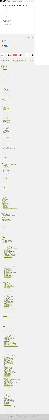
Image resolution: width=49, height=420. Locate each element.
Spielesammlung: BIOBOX (7, 336)
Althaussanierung (5, 81)
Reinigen (4, 176)
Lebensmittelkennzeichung (7, 115)
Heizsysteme (5, 86)
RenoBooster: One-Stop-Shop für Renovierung (10, 308)
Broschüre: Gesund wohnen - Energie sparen (10, 248)
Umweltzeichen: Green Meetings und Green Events (11, 407)
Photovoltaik (5, 87)
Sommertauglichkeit (6, 89)
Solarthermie (5, 88)
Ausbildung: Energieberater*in (8, 318)
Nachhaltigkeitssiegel (7, 395)
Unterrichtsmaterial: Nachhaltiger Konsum (10, 345)
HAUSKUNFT (6, 293)
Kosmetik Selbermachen (6, 136)
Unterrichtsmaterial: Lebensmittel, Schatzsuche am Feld (12, 347)
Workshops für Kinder (7, 360)
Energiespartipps (5, 100)
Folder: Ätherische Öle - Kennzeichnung (9, 254)
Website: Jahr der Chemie (7, 277)
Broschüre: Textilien (7, 249)
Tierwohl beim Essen (6, 169)
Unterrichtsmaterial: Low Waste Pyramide (10, 344)
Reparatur (4, 78)
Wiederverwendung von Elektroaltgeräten (10, 412)
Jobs (32, 60)
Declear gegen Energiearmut (8, 368)
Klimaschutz (4, 140)
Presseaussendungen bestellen (7, 241)
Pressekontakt (5, 242)
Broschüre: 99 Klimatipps (7, 252)
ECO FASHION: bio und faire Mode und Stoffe (9, 164)
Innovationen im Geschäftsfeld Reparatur (10, 372)
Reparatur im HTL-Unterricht (8, 334)
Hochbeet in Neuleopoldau (8, 294)
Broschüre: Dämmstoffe (7, 250)
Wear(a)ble (5, 352)
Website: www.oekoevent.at (8, 278)
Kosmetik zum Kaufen (6, 137)
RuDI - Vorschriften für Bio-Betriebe (9, 400)
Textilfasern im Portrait (6, 167)
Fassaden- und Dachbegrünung (7, 127)
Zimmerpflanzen (5, 132)
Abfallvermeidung (5, 70)
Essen (3, 106)
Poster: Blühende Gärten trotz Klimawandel (10, 272)
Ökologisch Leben (9, 1)
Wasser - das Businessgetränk (8, 413)
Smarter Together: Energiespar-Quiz (9, 338)
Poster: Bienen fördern (7, 269)
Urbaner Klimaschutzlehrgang (8, 324)
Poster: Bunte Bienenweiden (8, 270)
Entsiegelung (5, 126)
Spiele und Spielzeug (8, 14)
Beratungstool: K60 (7, 287)
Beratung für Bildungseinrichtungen (7, 218)
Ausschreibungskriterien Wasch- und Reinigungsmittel (12, 379)
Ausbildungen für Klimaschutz (7, 147)
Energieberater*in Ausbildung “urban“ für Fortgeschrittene (11, 209)
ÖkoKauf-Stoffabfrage (7, 188)
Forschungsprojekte (6, 365)
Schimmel (4, 177)
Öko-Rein (4, 187)
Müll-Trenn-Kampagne (7, 393)
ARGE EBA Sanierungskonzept (8, 285)
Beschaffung (4, 185)
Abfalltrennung (5, 69)
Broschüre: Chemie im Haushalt (8, 246)
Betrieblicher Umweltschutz (26, 1)
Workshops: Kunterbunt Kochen (8, 362)
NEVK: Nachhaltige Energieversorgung (9, 302)
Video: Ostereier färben (7, 276)
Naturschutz (3, 150)
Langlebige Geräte (6, 298)
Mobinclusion (6, 300)
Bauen (3, 80)
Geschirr (6, 16)
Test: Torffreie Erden (7, 376)
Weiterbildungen (4, 206)
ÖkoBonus (5, 398)
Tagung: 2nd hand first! (7, 339)
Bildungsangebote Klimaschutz (8, 328)
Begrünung (3, 184)
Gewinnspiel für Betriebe (7, 234)
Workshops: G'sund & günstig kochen (9, 361)
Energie (3, 99)
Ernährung (3, 196)
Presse (16, 61)
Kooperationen (5, 226)
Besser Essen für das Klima (8, 383)
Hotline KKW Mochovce (7, 295)
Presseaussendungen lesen (7, 240)
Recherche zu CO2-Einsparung (8, 374)
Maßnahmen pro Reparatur (8, 373)
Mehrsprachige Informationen (6, 220)
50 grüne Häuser (6, 366)
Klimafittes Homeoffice (6, 175)
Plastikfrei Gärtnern (6, 131)
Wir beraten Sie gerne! (4, 65)
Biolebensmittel (5, 107)
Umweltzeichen (4, 204)
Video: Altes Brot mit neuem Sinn (8, 275)
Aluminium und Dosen (6, 71)
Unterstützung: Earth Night (8, 305)
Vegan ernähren (5, 121)
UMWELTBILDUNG (4, 213)
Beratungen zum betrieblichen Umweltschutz (10, 382)
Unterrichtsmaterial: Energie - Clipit (9, 342)
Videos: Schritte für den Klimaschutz (8, 145)
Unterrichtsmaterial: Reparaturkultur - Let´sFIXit (11, 346)
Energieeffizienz (4, 197)
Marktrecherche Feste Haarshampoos (9, 265)
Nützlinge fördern (5, 130)
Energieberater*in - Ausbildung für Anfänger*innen (10, 208)
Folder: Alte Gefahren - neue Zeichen (9, 253)
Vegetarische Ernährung (6, 122)
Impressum (14, 60)
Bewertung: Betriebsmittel (7, 384)
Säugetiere (4, 160)
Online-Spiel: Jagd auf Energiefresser (9, 335)
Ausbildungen (5, 316)
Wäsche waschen (5, 166)
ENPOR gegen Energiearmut (8, 369)
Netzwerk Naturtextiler (7, 396)
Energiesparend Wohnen (7, 370)
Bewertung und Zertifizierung (6, 186)
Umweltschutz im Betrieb (6, 378)
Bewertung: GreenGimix (7, 386)
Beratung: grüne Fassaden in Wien (9, 286)
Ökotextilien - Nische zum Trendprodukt (9, 401)
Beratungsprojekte (5, 282)
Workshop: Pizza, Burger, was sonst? (9, 359)
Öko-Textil (4, 194)
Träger (4, 225)
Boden (4, 125)
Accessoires (6, 17)
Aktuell (3, 67)
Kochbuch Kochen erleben (7, 258)
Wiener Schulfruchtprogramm (8, 358)
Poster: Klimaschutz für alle (8, 274)
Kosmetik (6, 13)
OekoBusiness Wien (5, 199)
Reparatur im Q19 (6, 307)
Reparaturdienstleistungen (6, 203)
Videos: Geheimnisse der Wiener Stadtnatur (9, 215)
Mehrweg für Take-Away (7, 392)
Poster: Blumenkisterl (7, 271)
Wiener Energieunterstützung (8, 313)
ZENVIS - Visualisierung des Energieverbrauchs (11, 364)
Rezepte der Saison (5, 119)
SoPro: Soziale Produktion (7, 405)
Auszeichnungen (5, 228)
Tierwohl (3, 168)
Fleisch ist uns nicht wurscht (7, 110)
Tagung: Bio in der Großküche (8, 340)
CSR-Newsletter (4, 195)
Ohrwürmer (5, 157)
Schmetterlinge (6, 156)
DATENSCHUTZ (18, 60)
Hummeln (5, 155)
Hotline (4, 237)
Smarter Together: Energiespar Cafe (9, 337)
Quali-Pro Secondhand (7, 402)
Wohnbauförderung (6, 90)
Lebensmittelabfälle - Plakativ (8, 299)
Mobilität (3, 198)
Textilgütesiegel (5, 165)
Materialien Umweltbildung (6, 214)
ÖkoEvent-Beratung (7, 303)
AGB (30, 60)
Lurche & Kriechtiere (6, 159)
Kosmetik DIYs (5, 135)
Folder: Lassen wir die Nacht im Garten (9, 255)
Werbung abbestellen (6, 178)
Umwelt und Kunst (6, 341)
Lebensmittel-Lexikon (6, 116)
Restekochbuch (6, 404)
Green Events (4, 200)
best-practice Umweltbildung (6, 219)
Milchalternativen (5, 117)
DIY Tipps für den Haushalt (7, 96)
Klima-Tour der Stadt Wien (7, 333)
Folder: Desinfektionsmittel (8, 256)
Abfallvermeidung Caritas (7, 380)
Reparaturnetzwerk (6, 306)
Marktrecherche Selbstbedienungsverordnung (10, 264)
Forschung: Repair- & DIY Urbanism (9, 371)
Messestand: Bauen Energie (8, 268)
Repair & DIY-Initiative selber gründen (8, 77)
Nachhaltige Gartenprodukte (8, 394)
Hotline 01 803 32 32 (7, 283)
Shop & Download (14, 1)
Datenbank (8, 21)
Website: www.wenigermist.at (8, 353)
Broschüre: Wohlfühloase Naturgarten (9, 251)
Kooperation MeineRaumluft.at (8, 297)
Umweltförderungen (5, 205)
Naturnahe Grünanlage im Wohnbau (9, 301)
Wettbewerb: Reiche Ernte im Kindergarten (10, 355)
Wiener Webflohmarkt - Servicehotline (9, 314)
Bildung (4, 326)
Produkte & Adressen (20, 1)
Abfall (3, 68)
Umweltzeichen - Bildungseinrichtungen (9, 406)
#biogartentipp (6, 245)
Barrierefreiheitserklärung (25, 60)
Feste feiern (4, 109)
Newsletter (4, 238)
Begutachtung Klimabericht (8, 367)
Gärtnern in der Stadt (6, 128)
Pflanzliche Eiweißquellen (6, 120)
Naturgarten (4, 129)
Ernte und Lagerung (6, 108)
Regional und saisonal (6, 118)
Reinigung (3, 202)
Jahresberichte (5, 227)
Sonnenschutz (5, 138)
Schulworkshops (4, 216)
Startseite (11, 60)
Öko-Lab (5, 397)
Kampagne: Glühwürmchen (8, 257)
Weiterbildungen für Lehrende (6, 217)
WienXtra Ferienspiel (7, 356)
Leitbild (4, 224)
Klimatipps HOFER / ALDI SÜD (8, 296)
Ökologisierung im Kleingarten (8, 304)
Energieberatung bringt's (7, 288)
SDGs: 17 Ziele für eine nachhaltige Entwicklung (10, 148)
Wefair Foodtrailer (6, 357)
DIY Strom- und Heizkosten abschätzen (8, 97)
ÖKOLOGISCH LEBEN (4, 66)
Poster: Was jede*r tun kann (8, 273)
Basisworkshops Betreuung (8, 381)
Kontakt (18, 61)
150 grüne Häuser (6, 284)
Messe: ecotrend (6, 267)
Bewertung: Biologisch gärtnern (8, 385)
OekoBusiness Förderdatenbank (8, 399)
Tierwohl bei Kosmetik (6, 171)
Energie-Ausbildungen (6, 207)
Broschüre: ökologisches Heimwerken (9, 247)
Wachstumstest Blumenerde (8, 377)
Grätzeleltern (6, 323)
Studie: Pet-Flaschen (7, 375)
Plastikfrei (4, 76)
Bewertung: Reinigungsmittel (8, 387)
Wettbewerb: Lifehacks (7, 354)
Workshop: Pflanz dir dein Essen (8, 363)
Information (4, 244)
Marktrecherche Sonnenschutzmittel (9, 266)
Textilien (6, 15)
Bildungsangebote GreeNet (8, 327)
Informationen (5, 24)
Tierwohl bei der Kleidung (6, 170)
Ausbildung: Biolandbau (7, 317)
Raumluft (3, 201)
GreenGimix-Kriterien (7, 3)
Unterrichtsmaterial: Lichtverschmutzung (10, 343)
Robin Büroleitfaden (7, 403)
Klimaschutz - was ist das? (6, 146)
